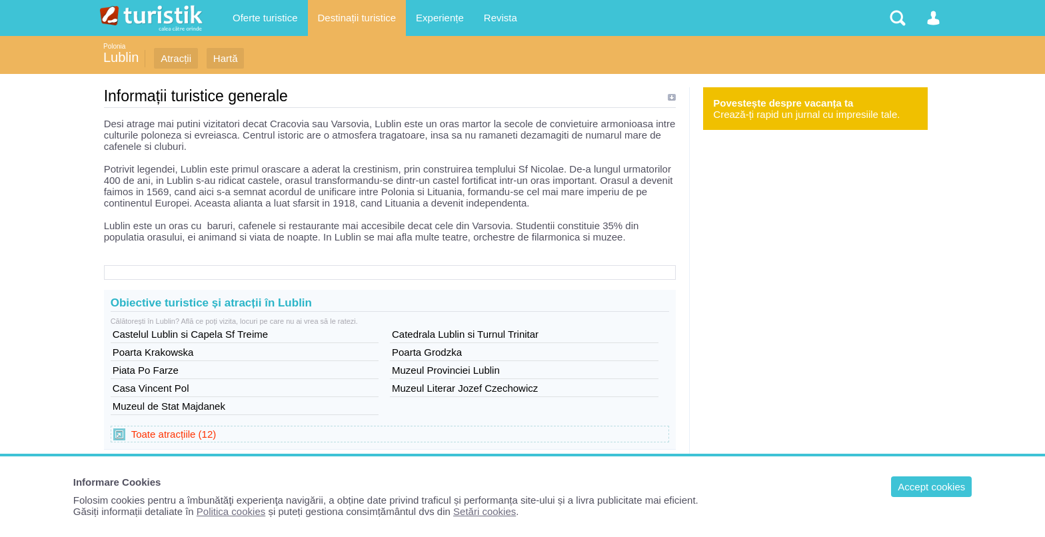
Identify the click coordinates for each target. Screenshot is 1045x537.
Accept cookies (931, 486)
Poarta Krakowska (153, 352)
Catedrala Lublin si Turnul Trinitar (465, 334)
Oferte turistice (265, 17)
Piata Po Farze (146, 370)
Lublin (121, 57)
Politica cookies (231, 511)
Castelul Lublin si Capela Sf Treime (190, 334)
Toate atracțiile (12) (174, 434)
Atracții (176, 58)
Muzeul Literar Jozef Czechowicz (465, 388)
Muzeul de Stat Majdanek (169, 406)
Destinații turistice (357, 17)
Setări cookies (484, 511)
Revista (500, 17)
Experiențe (440, 17)
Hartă (225, 58)
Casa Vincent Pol (151, 388)
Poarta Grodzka (427, 352)
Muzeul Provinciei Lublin (446, 370)
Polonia (114, 46)
